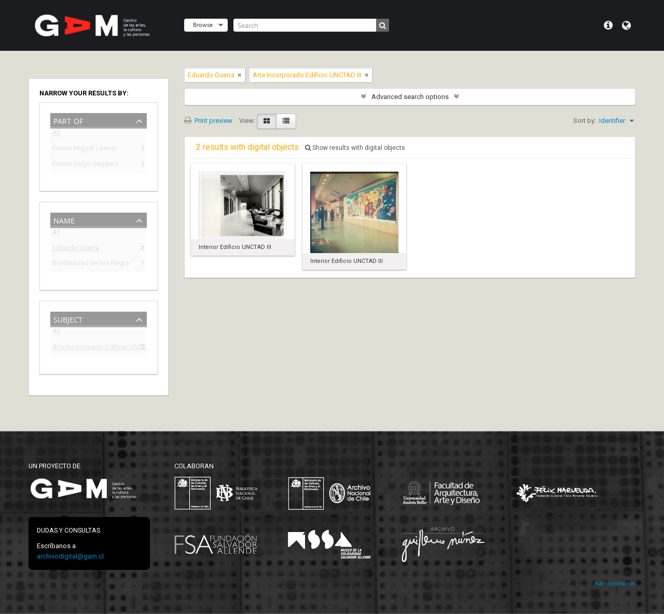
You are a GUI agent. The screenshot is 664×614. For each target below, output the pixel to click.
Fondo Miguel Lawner (84, 149)
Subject (67, 319)
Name (64, 220)
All (56, 134)
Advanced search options (410, 97)
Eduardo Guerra (75, 249)
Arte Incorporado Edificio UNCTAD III (91, 348)
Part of (68, 120)
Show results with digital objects (355, 147)
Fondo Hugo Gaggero (85, 165)
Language (626, 25)
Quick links (608, 25)
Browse (203, 25)
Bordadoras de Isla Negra (90, 264)
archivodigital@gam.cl (70, 556)
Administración (614, 583)
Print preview (208, 120)
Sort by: (584, 120)
